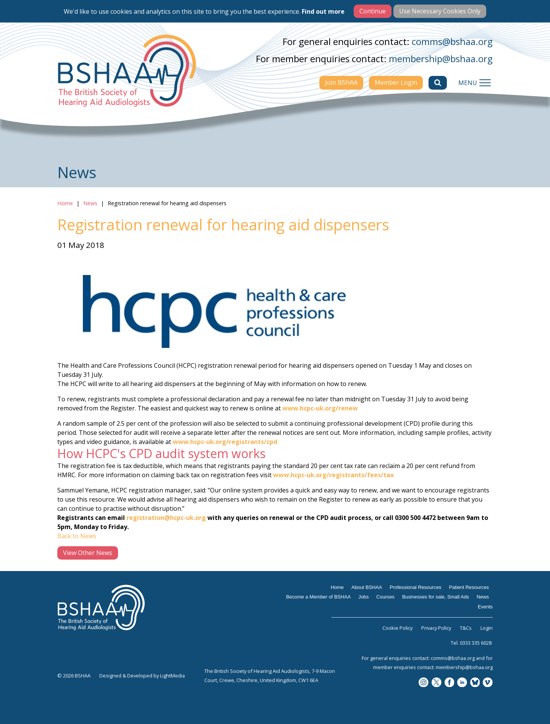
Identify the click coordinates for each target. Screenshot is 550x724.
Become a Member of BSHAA (318, 597)
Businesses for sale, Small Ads (435, 597)
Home (65, 203)
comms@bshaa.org (452, 41)
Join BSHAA (341, 82)
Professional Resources (415, 587)
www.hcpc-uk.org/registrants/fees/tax (333, 475)
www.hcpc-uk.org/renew (320, 408)
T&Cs (466, 627)
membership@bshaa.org (441, 58)
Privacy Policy (436, 627)
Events (485, 607)
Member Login (396, 82)
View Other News (87, 553)
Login (486, 627)
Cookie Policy (397, 627)
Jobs (363, 597)
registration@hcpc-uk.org (166, 517)
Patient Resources (469, 587)
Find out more (323, 11)
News (90, 203)
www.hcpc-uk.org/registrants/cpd (225, 442)
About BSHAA (366, 587)
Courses (385, 597)
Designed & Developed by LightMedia (142, 675)
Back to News (76, 536)
